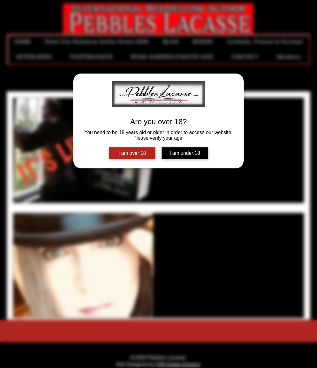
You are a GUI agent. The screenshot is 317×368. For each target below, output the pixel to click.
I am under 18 (185, 153)
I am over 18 (132, 153)
